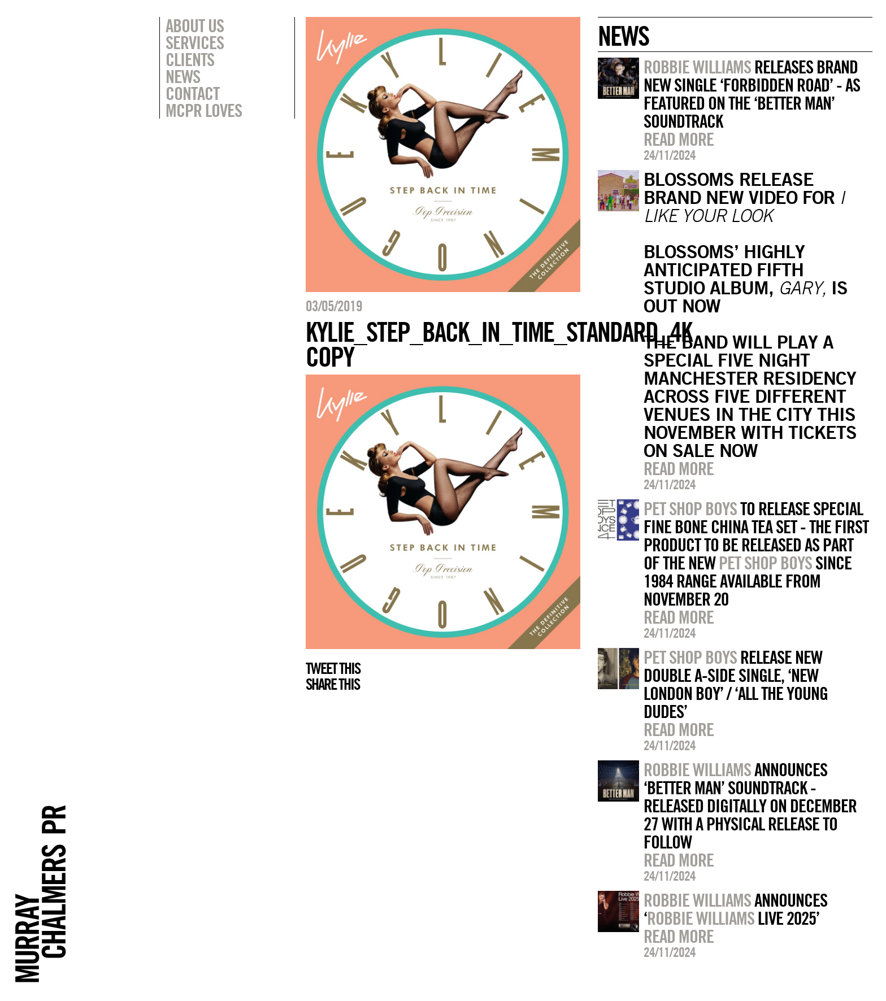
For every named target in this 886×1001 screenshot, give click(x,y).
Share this (332, 684)
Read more (679, 139)
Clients (190, 59)
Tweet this (333, 668)
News (183, 76)
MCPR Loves (204, 110)
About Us (195, 25)
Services (195, 42)
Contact (192, 93)
